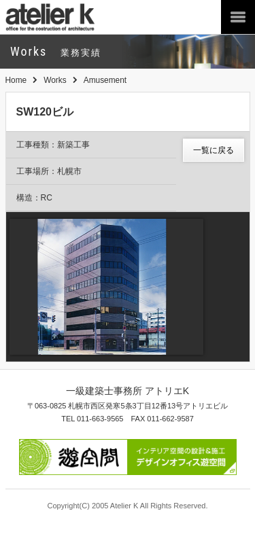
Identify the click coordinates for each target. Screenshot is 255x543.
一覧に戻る (213, 150)
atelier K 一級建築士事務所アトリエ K (61, 17)
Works (55, 80)
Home (16, 80)
